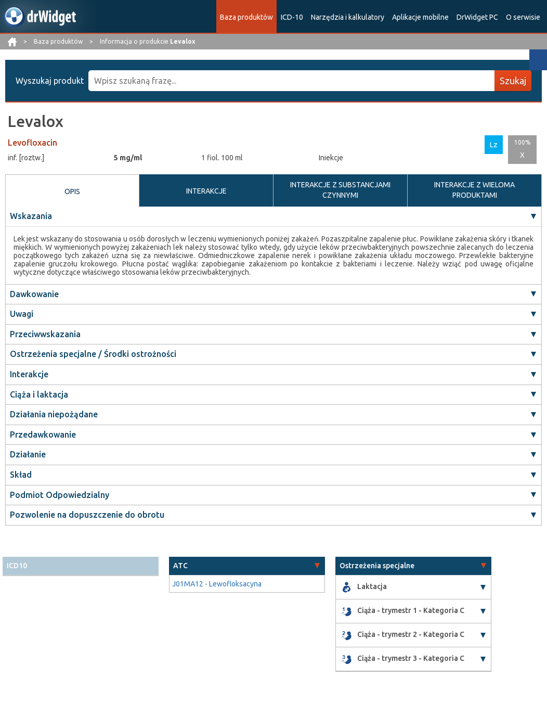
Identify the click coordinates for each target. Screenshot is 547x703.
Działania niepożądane (54, 414)
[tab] (81, 566)
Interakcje (29, 374)
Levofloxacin (32, 142)
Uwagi (21, 313)
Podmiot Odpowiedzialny (59, 495)
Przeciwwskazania (45, 334)
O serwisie (523, 17)
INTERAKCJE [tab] (206, 191)
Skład (21, 474)
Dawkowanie (34, 294)
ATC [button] (180, 565)
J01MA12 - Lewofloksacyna (217, 584)
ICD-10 (292, 17)
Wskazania (31, 216)
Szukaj (513, 80)
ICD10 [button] (17, 565)
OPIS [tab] (72, 191)
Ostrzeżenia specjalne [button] (377, 565)
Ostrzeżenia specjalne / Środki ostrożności (93, 354)
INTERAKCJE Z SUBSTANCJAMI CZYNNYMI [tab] (340, 190)
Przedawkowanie (43, 434)
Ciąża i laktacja (39, 394)
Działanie (28, 454)
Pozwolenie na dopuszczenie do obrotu (87, 514)
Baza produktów (246, 17)
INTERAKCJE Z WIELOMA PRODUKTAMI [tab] (474, 190)
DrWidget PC (477, 17)
